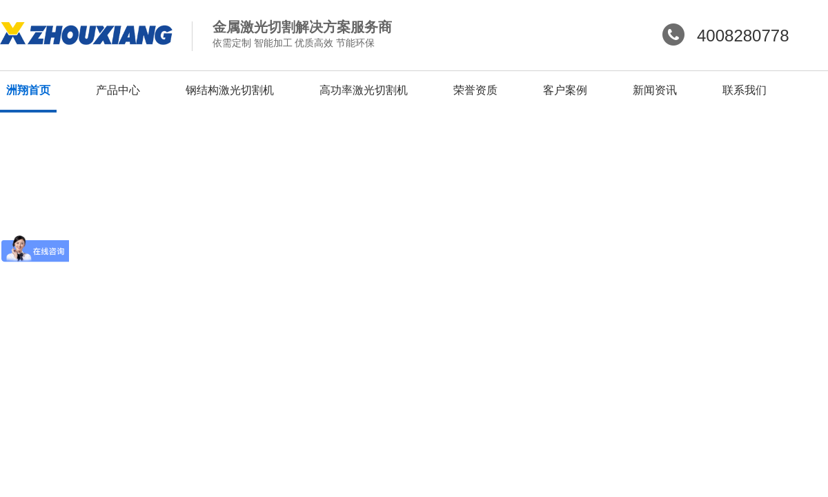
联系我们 (744, 90)
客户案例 (565, 90)
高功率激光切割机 (363, 90)
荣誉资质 (475, 90)
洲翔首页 (28, 90)
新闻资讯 (655, 90)
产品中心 (118, 90)
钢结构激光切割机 (230, 90)
